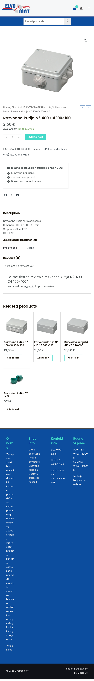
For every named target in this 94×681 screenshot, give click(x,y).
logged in (29, 286)
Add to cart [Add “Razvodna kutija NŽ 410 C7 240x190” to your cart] (74, 358)
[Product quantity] (12, 137)
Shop (14, 107)
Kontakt (33, 483)
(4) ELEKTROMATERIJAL (33, 107)
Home (6, 107)
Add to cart (35, 137)
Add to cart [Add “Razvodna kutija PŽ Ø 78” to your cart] (13, 410)
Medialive (83, 674)
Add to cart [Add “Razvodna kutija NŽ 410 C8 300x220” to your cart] (43, 358)
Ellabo (30, 247)
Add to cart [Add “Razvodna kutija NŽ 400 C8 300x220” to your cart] (13, 358)
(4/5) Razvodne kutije (55, 149)
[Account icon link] (81, 8)
